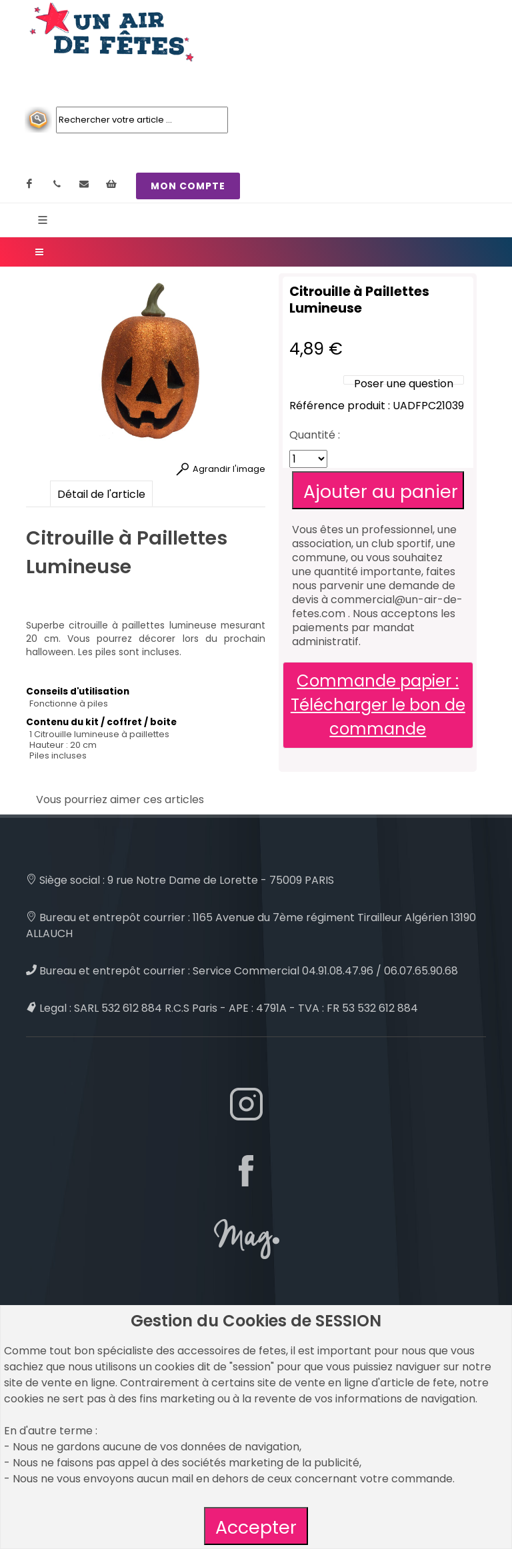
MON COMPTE (188, 186)
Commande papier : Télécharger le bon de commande (378, 705)
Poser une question (403, 383)
